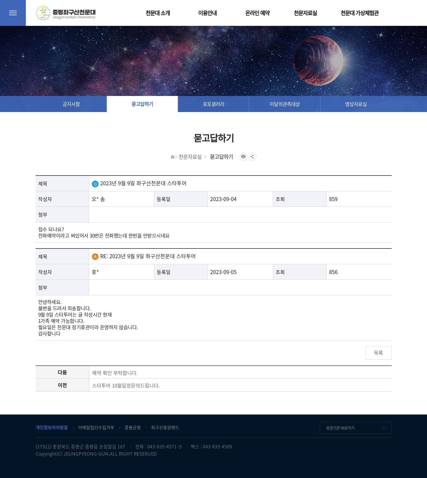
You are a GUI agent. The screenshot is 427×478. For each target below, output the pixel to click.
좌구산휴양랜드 (165, 427)
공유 (252, 157)
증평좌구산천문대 (66, 12)
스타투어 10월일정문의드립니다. (126, 385)
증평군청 (133, 427)
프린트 (243, 157)
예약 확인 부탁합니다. (115, 372)
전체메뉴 (13, 13)
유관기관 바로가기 (340, 428)
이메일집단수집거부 (96, 427)
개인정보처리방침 (52, 427)
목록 (378, 352)
